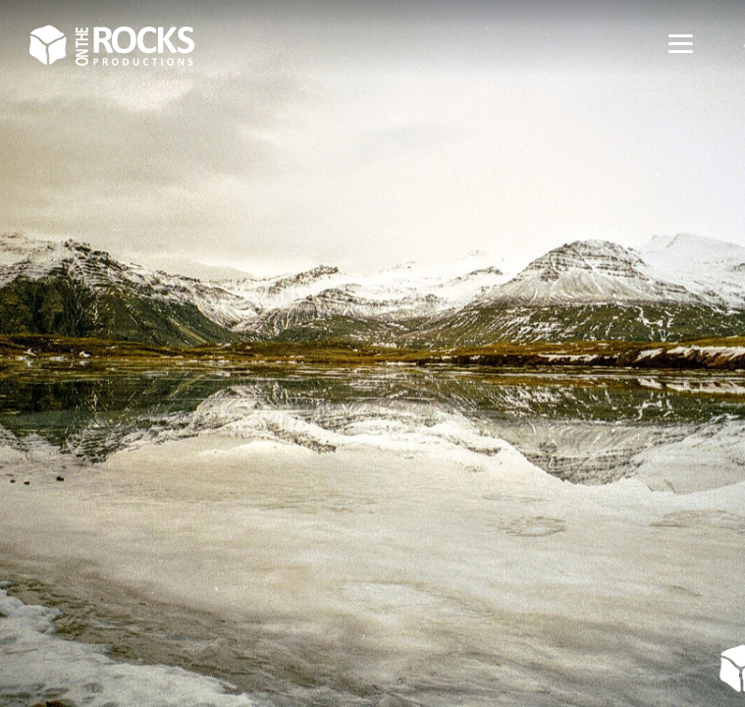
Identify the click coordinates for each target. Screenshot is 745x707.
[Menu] (681, 42)
